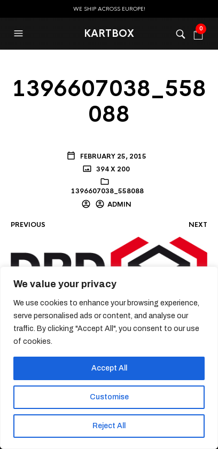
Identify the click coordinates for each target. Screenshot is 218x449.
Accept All (109, 368)
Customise (109, 397)
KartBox (109, 34)
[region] (109, 357)
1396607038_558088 (107, 191)
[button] (19, 34)
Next (198, 224)
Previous (28, 224)
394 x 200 (112, 169)
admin (119, 204)
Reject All (109, 426)
